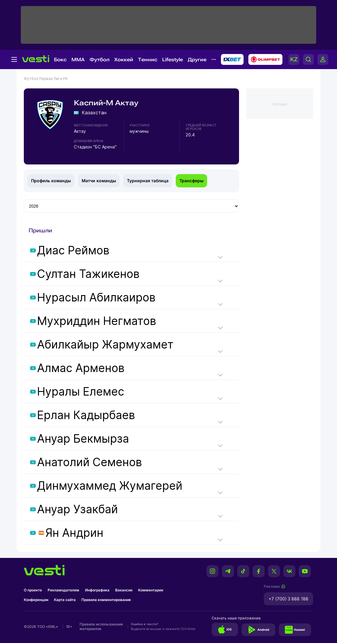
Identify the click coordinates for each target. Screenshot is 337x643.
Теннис (147, 59)
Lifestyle (172, 59)
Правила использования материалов (101, 626)
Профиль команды (51, 180)
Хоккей (123, 59)
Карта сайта (65, 599)
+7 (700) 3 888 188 (288, 598)
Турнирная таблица (147, 180)
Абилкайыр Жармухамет (105, 344)
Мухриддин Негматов (96, 321)
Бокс (60, 59)
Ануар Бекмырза (83, 438)
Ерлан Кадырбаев (86, 415)
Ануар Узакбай (77, 509)
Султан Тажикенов (88, 274)
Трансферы (191, 180)
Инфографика (97, 590)
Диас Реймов (73, 250)
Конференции (36, 599)
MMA (78, 59)
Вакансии (123, 590)
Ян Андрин (74, 533)
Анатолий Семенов (89, 462)
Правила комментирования (106, 599)
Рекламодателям (63, 590)
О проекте (33, 590)
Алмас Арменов (80, 368)
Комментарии (150, 590)
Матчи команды (99, 180)
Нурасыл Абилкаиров (96, 297)
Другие (197, 59)
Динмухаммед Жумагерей (109, 485)
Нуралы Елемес (80, 391)
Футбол (99, 59)
